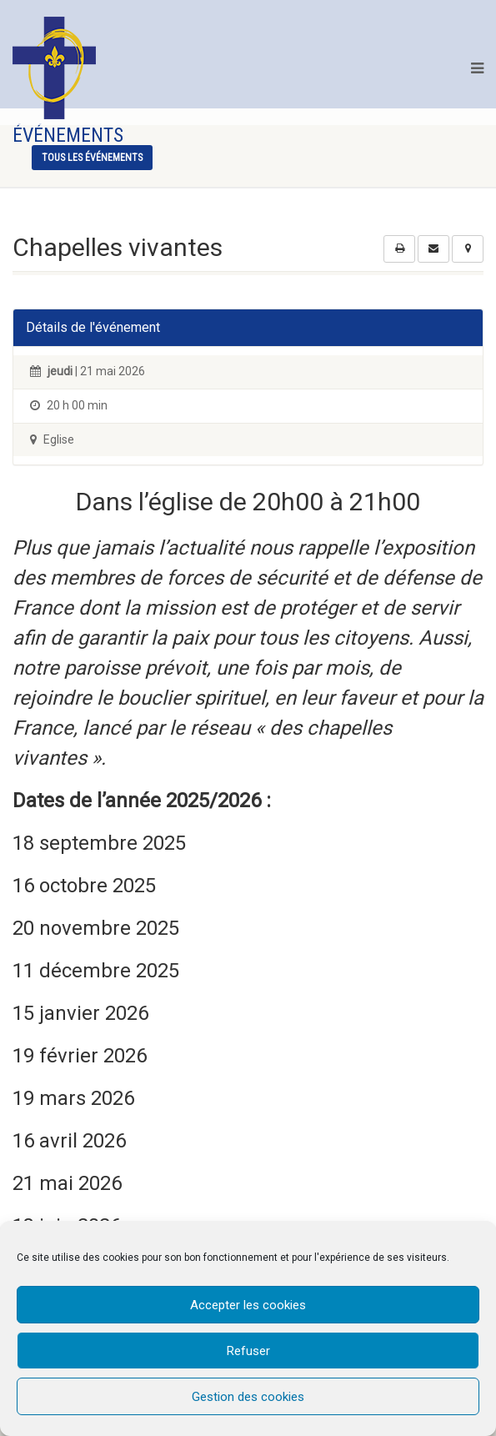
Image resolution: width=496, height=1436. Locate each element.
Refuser (248, 1350)
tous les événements (92, 157)
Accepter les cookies (248, 1305)
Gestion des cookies (248, 1396)
